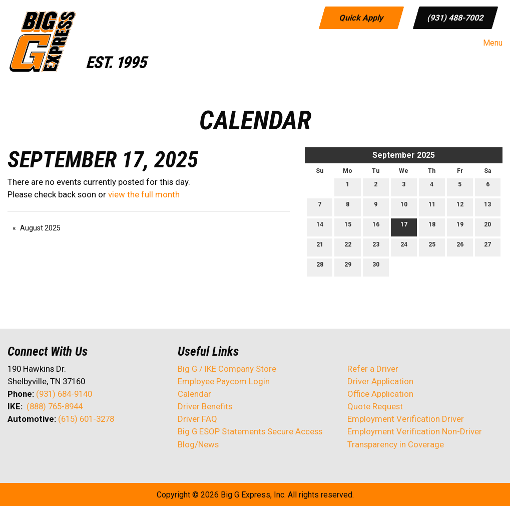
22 (347, 246)
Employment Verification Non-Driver (414, 431)
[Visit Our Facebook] (16, 445)
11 (431, 206)
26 (459, 246)
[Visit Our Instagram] (80, 445)
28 (319, 267)
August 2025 (40, 228)
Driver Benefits (206, 406)
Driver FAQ (197, 419)
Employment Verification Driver (405, 419)
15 (347, 226)
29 (347, 267)
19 (459, 226)
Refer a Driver (372, 369)
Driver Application (380, 381)
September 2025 (403, 155)
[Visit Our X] (32, 445)
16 (375, 226)
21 (319, 246)
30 (375, 267)
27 (487, 246)
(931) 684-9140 (64, 394)
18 (431, 226)
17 (403, 226)
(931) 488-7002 (455, 17)
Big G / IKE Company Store (227, 369)
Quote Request (375, 406)
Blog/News (198, 444)
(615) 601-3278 (86, 419)
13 (487, 206)
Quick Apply (361, 17)
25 (431, 246)
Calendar (194, 394)
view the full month (144, 194)
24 (403, 246)
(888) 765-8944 (55, 406)
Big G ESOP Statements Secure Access (250, 431)
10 (403, 206)
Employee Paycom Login (224, 381)
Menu (487, 43)
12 (459, 206)
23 (375, 246)
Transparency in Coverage (395, 444)
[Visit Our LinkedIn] (48, 445)
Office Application (381, 394)
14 (319, 226)
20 (487, 226)
